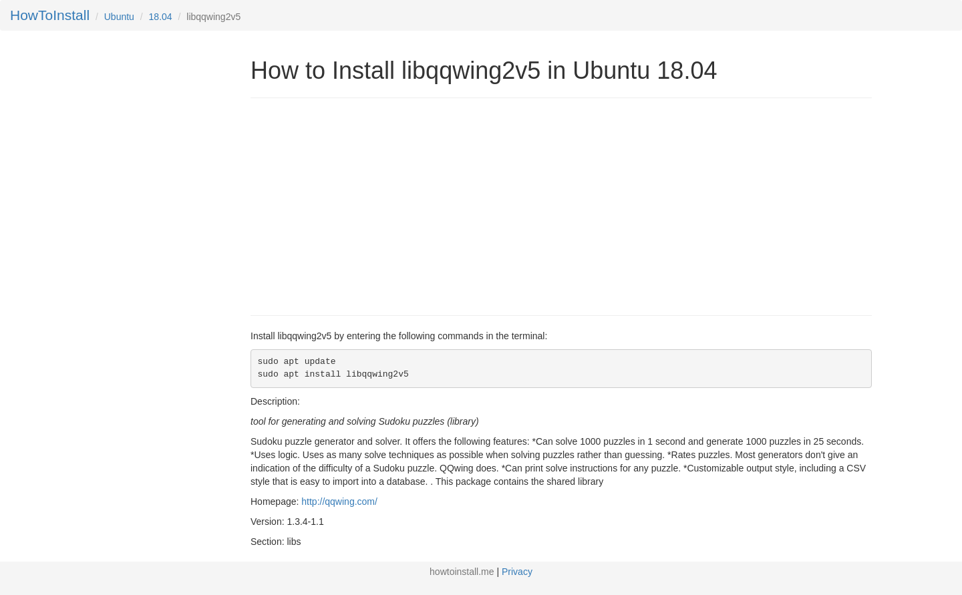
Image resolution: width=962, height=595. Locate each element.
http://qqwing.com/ (339, 501)
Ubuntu (119, 16)
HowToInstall (50, 15)
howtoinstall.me (462, 571)
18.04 (160, 16)
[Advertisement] (363, 205)
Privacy (517, 571)
